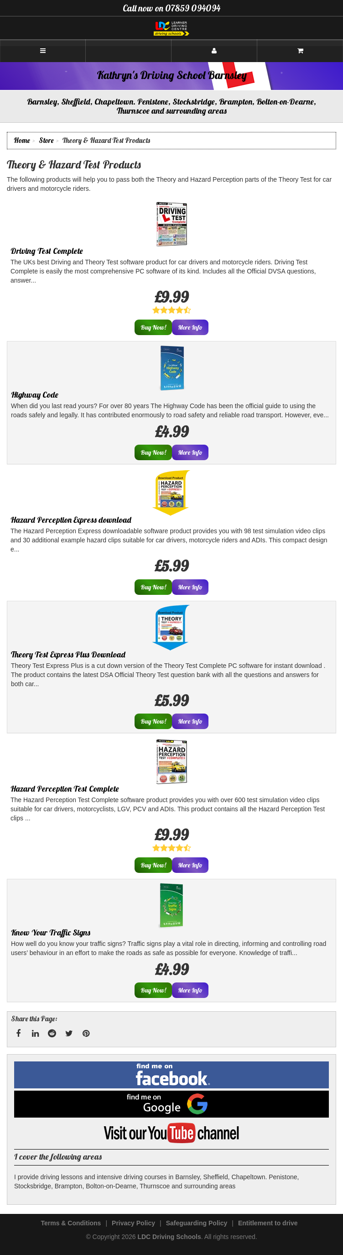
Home (22, 140)
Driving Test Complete (46, 251)
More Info (190, 327)
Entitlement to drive (268, 1223)
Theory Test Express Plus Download (68, 654)
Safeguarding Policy (197, 1223)
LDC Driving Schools (169, 1236)
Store (46, 140)
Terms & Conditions (71, 1223)
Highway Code (34, 394)
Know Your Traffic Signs (50, 932)
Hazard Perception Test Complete (64, 788)
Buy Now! (153, 327)
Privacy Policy (133, 1223)
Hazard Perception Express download (70, 520)
